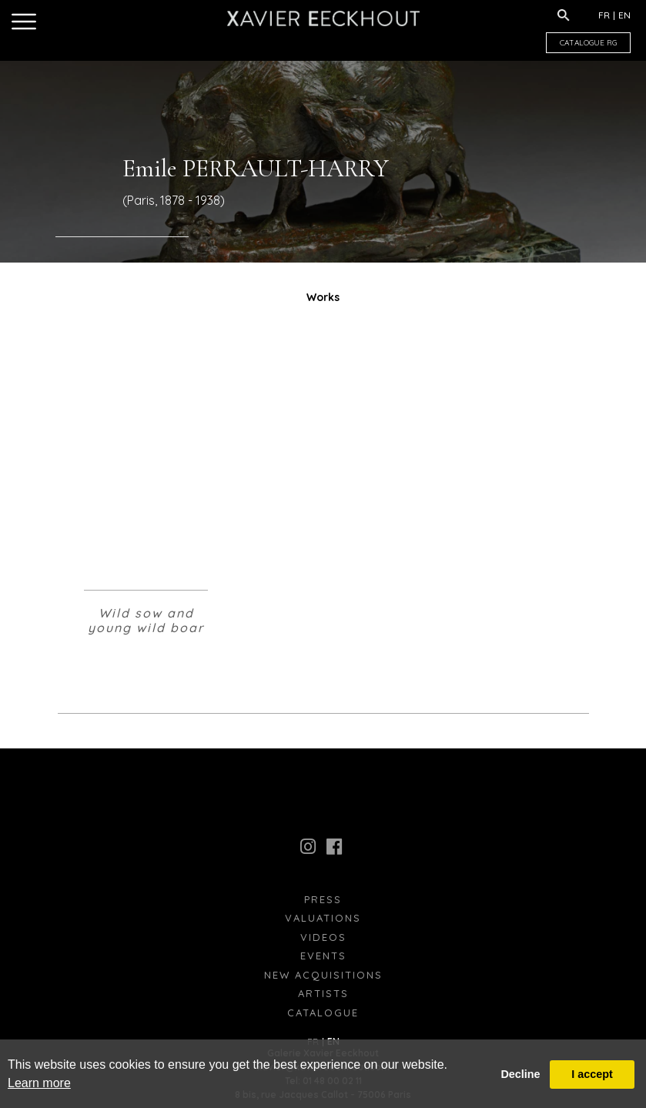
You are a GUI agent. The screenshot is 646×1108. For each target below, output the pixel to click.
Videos (323, 937)
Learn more (39, 1083)
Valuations (323, 918)
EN (624, 15)
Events (323, 955)
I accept (592, 1074)
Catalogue (323, 1012)
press (323, 899)
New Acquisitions (323, 975)
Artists (323, 993)
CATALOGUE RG (588, 43)
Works (323, 297)
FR (604, 15)
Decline (520, 1074)
